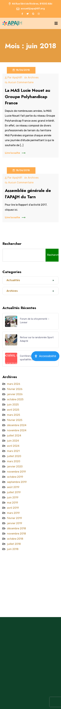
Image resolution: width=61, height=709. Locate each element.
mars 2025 (13, 414)
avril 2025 (13, 409)
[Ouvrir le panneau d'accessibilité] (45, 356)
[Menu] (56, 23)
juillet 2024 (14, 435)
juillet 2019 (14, 492)
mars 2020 (13, 461)
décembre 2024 (16, 425)
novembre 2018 (16, 533)
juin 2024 (13, 440)
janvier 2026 (15, 394)
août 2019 (13, 487)
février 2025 (14, 420)
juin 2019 (12, 497)
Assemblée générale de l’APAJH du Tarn (28, 193)
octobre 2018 (15, 538)
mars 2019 (13, 512)
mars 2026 (13, 383)
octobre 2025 (15, 399)
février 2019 (14, 518)
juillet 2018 (14, 543)
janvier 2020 (15, 466)
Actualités (13, 280)
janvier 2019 (14, 523)
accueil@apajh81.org (33, 8)
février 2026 (14, 389)
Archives (33, 77)
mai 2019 (12, 502)
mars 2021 (13, 451)
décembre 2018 (16, 528)
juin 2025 (13, 404)
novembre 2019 (16, 471)
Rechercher (11, 243)
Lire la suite (15, 152)
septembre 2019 (17, 482)
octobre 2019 (15, 476)
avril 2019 (13, 507)
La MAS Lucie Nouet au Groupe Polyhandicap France (27, 96)
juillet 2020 (14, 456)
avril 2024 (13, 445)
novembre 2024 (16, 430)
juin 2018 (12, 549)
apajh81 (17, 77)
